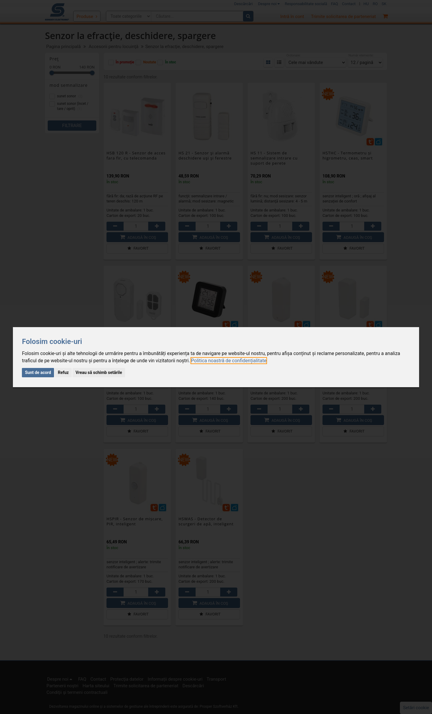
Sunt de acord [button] (38, 372)
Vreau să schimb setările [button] (99, 372)
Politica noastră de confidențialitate (228, 360)
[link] (228, 360)
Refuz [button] (63, 372)
